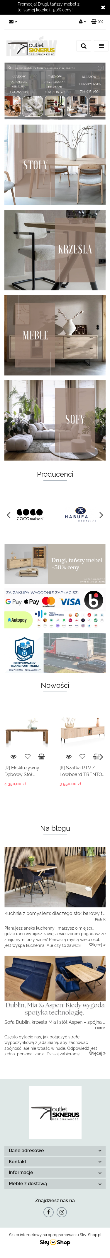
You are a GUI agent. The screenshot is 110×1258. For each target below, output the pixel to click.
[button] (97, 22)
